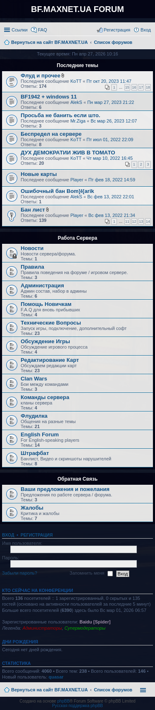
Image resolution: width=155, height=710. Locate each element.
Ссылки (20, 29)
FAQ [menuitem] (42, 29)
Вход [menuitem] (146, 29)
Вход (8, 534)
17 (141, 87)
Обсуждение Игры (45, 341)
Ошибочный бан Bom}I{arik (57, 191)
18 (148, 87)
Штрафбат (35, 453)
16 (134, 87)
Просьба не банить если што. (60, 115)
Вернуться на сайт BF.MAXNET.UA (49, 689)
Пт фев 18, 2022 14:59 (111, 179)
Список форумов (113, 689)
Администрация (42, 285)
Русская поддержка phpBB (77, 705)
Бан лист (33, 210)
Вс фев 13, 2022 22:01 (110, 196)
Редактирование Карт (50, 360)
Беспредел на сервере (51, 134)
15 (127, 87)
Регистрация (37, 534)
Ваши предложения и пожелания (65, 489)
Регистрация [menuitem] (117, 29)
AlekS (76, 102)
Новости (32, 248)
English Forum (40, 434)
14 (148, 221)
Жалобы (32, 508)
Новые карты (39, 174)
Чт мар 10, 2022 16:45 (109, 158)
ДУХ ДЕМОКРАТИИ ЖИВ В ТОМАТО (68, 152)
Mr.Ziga (78, 120)
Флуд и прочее (40, 75)
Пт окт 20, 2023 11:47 (108, 81)
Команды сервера (45, 397)
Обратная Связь (77, 479)
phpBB (63, 701)
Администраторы (42, 628)
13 (141, 221)
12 (134, 221)
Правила (32, 267)
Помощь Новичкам (46, 304)
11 (127, 221)
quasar (56, 676)
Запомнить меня (90, 573)
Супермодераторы (84, 628)
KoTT (75, 81)
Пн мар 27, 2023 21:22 (110, 102)
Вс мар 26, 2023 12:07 (114, 120)
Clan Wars (34, 378)
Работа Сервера (77, 238)
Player (76, 179)
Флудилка (34, 416)
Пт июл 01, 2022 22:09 (109, 139)
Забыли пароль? (19, 572)
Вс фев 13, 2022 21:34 (111, 215)
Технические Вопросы (51, 323)
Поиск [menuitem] (148, 43)
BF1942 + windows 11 (49, 97)
